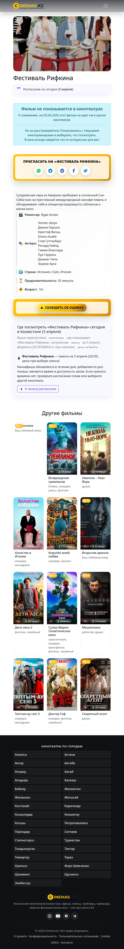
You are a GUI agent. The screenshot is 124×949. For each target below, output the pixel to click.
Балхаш (70, 780)
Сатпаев (71, 832)
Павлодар (22, 832)
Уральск (21, 866)
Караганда (73, 806)
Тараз (69, 857)
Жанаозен (22, 797)
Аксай (69, 772)
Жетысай (71, 797)
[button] (62, 43)
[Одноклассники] (74, 916)
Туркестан (72, 840)
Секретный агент (94, 714)
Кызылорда (24, 814)
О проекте (20, 936)
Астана (70, 754)
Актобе (70, 763)
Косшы (20, 823)
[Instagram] (49, 916)
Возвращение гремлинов (58, 480)
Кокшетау (72, 814)
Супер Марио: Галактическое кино (59, 631)
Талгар (70, 849)
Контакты (67, 942)
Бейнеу (20, 789)
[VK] (62, 170)
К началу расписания (38, 389)
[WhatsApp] (38, 170)
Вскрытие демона (95, 553)
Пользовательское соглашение (79, 936)
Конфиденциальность (43, 936)
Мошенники (24, 426)
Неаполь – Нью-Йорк (93, 480)
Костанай (22, 806)
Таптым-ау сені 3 (27, 714)
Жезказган (73, 789)
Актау (19, 763)
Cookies (105, 936)
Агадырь (21, 780)
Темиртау (22, 857)
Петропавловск (76, 823)
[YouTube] (58, 916)
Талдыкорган (25, 849)
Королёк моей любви (59, 554)
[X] (85, 170)
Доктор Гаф (57, 714)
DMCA (55, 942)
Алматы (21, 754)
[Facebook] (74, 170)
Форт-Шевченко (77, 866)
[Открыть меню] (105, 5)
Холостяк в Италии (23, 554)
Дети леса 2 (23, 627)
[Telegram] (50, 170)
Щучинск (72, 874)
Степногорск (24, 840)
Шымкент (22, 874)
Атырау (20, 772)
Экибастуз (22, 883)
